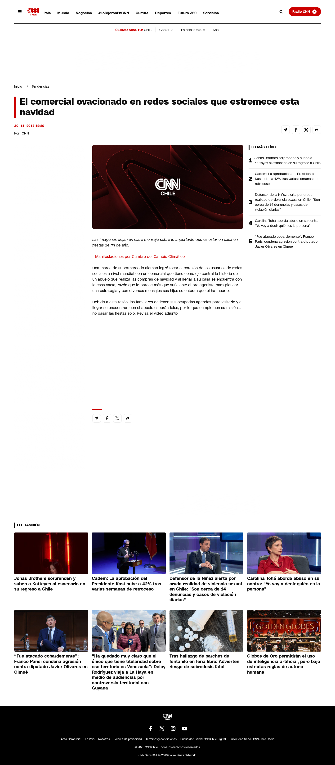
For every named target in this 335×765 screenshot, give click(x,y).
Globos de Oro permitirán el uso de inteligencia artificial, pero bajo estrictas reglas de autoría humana (283, 664)
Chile (148, 29)
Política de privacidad (128, 739)
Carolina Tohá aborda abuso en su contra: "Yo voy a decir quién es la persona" (287, 223)
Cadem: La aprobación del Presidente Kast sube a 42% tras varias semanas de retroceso (286, 178)
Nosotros (104, 739)
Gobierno (166, 29)
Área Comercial (71, 739)
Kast (216, 29)
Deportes (163, 12)
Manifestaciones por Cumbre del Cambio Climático (140, 256)
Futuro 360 (187, 12)
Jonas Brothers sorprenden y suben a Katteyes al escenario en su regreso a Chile (288, 160)
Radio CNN (304, 11)
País (47, 12)
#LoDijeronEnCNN (113, 12)
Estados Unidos (193, 29)
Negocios (84, 12)
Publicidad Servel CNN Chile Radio (252, 739)
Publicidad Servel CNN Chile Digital (203, 739)
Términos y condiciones (161, 739)
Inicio (18, 86)
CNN (25, 133)
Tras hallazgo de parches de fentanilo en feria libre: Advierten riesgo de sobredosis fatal (204, 661)
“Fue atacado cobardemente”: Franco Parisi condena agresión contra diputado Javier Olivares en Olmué (286, 241)
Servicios (211, 12)
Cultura (142, 12)
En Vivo (89, 739)
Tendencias (40, 86)
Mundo (63, 12)
